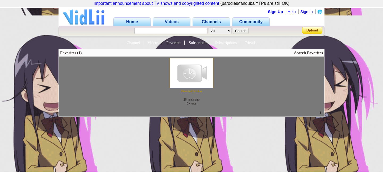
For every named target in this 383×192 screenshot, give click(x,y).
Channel (133, 43)
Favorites (173, 43)
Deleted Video (191, 91)
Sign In (306, 11)
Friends (250, 43)
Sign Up (275, 11)
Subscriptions (226, 43)
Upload (312, 30)
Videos (153, 43)
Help (292, 11)
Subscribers (198, 43)
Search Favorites (308, 53)
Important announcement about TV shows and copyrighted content (156, 3)
